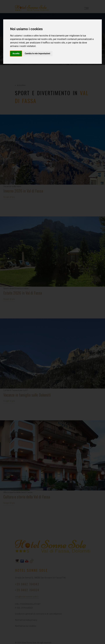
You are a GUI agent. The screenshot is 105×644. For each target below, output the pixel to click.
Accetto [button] (16, 53)
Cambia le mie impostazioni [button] (37, 53)
